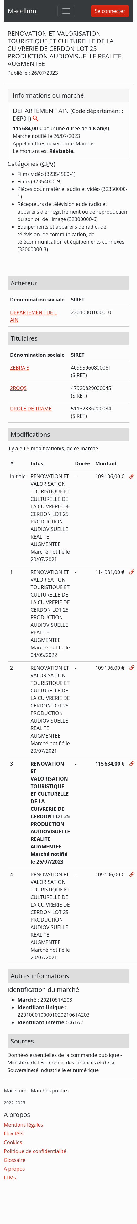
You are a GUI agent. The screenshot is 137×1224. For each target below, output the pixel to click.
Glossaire (14, 1159)
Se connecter (110, 11)
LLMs (10, 1177)
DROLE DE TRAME (30, 408)
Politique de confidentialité (35, 1151)
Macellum (22, 11)
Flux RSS (13, 1133)
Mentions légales (23, 1124)
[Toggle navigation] (66, 11)
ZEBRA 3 (19, 367)
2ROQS (18, 388)
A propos (14, 1168)
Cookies (13, 1142)
